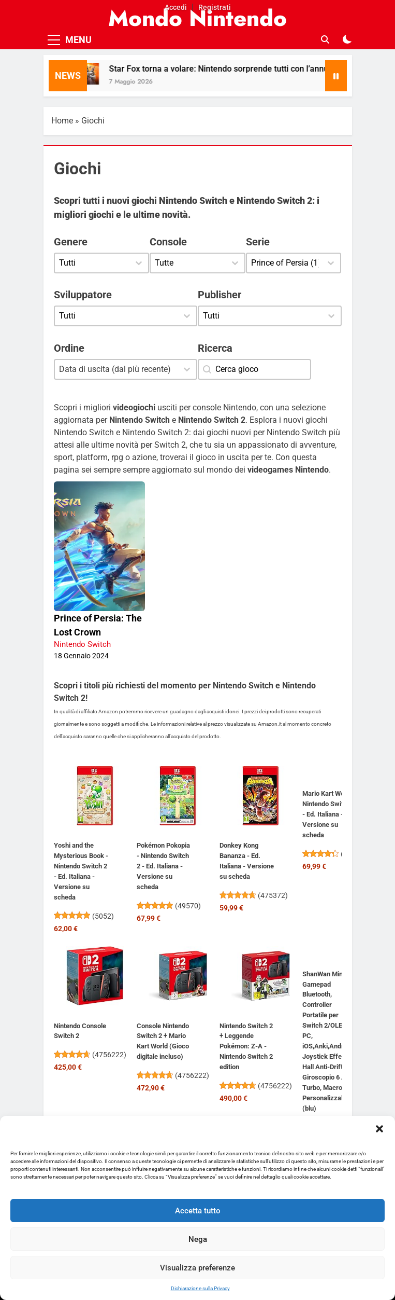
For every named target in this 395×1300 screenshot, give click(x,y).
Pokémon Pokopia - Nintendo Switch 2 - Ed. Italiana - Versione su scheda (163, 866)
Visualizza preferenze (197, 1268)
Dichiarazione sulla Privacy (200, 1288)
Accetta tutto (198, 1210)
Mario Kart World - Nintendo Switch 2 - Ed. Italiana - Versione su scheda (329, 814)
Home (62, 121)
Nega (197, 1239)
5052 (103, 916)
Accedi (176, 7)
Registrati (214, 7)
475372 (272, 895)
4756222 (109, 1054)
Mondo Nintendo (197, 18)
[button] (379, 1129)
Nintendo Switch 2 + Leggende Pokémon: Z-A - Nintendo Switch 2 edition (246, 1046)
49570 (188, 906)
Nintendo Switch (82, 644)
